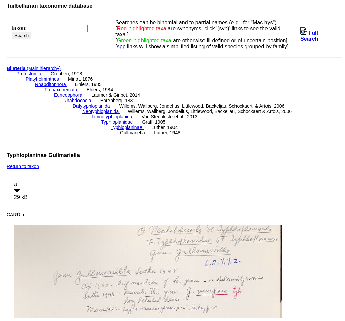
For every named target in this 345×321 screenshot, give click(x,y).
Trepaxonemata (61, 89)
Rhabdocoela (77, 100)
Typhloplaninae (127, 127)
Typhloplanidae (117, 122)
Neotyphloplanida (101, 111)
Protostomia (29, 73)
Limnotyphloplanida (113, 116)
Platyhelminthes (43, 79)
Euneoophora (69, 95)
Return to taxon (23, 166)
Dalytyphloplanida (92, 106)
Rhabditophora (51, 84)
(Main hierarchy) (34, 68)
